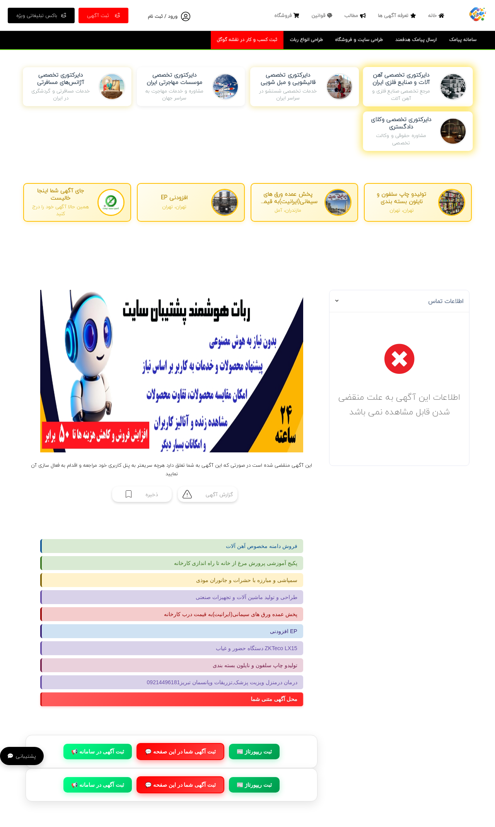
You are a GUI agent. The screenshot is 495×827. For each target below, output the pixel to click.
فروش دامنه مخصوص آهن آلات (261, 546)
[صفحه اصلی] (477, 13)
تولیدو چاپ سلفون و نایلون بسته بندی (255, 665)
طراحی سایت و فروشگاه (359, 40)
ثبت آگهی (103, 15)
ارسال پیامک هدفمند (416, 40)
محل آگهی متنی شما (278, 699)
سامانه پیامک (462, 40)
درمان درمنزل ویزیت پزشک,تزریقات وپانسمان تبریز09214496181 (222, 682)
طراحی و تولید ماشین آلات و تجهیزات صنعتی (246, 597)
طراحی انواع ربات (306, 40)
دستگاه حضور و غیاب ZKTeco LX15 (256, 648)
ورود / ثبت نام (163, 16)
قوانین (322, 15)
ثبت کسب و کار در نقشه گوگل (247, 40)
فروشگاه (287, 15)
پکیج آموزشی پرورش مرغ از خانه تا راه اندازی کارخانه (235, 563)
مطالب (356, 15)
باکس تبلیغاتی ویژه (41, 15)
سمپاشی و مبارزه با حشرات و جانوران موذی (246, 580)
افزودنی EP (283, 631)
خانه (437, 15)
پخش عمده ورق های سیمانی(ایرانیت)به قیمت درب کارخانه (230, 614)
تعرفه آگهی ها (398, 15)
